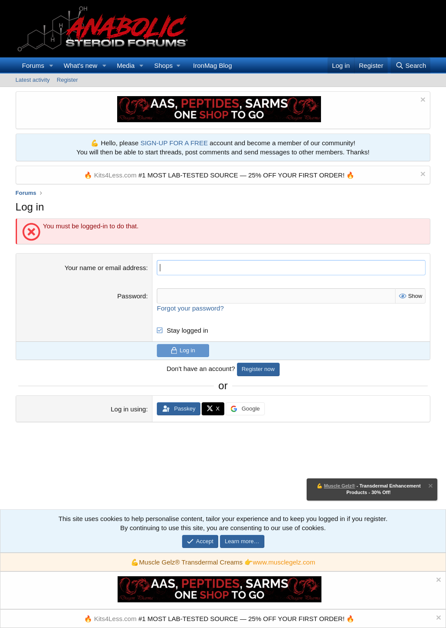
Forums (33, 65)
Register (67, 80)
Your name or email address (105, 267)
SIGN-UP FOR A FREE (174, 143)
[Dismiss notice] (422, 100)
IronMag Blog (212, 65)
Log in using (128, 409)
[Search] (410, 65)
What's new (80, 65)
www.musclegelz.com (284, 562)
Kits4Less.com (115, 175)
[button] (51, 65)
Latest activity (33, 80)
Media (126, 65)
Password (131, 296)
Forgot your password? (190, 308)
